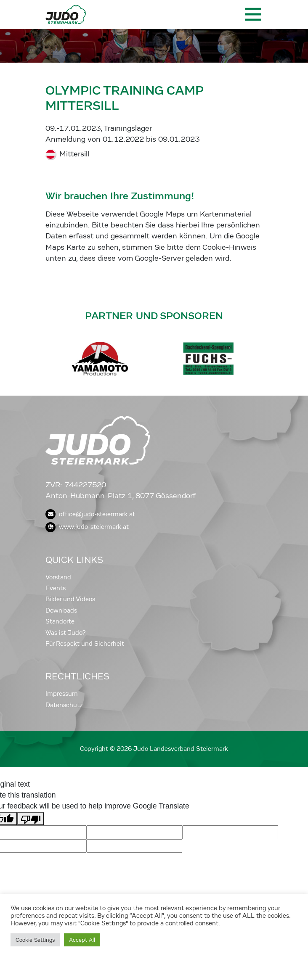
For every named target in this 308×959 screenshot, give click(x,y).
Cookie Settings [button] (35, 940)
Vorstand (58, 577)
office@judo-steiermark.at (90, 514)
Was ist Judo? (65, 633)
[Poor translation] (30, 818)
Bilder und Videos (70, 599)
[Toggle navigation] (252, 14)
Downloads (61, 610)
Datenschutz (64, 705)
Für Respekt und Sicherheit (84, 643)
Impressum (61, 693)
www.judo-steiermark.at (87, 527)
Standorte (59, 621)
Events (55, 588)
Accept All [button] (82, 940)
